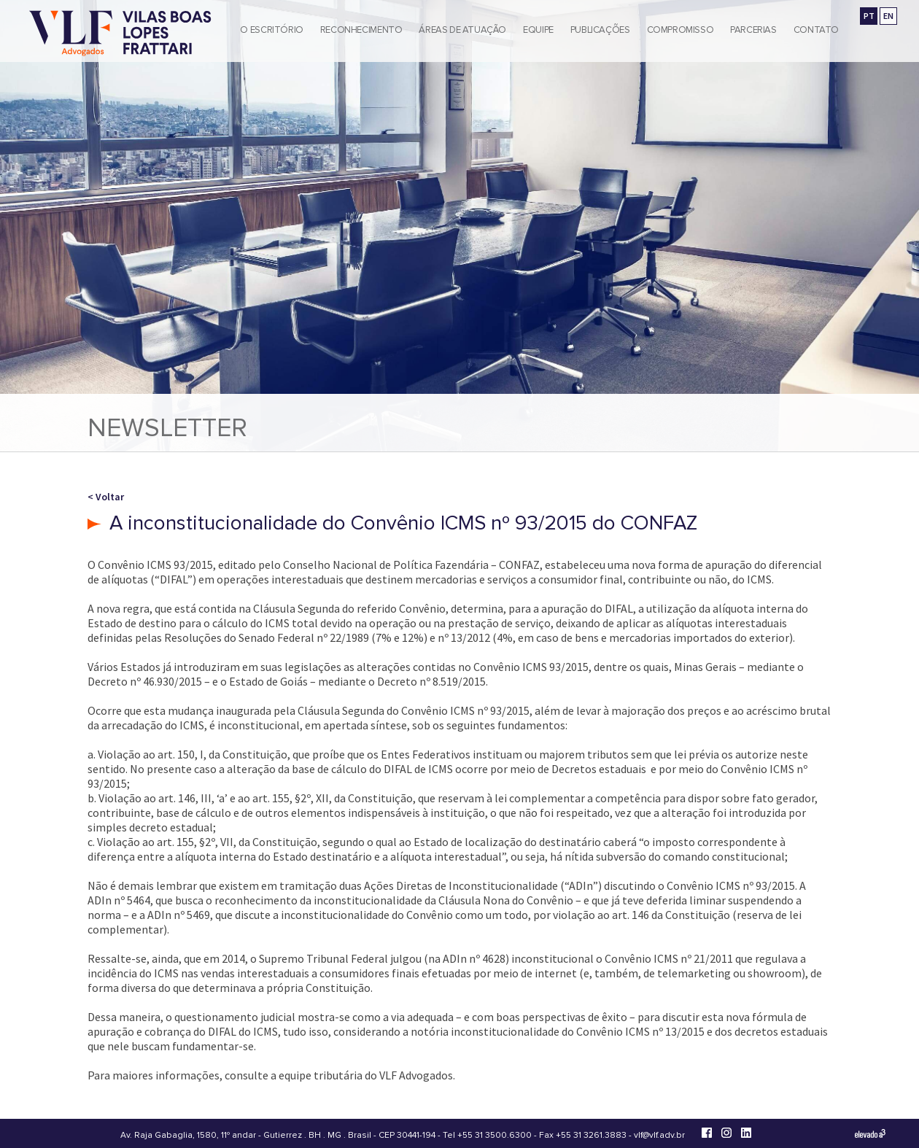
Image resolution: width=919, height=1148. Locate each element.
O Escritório (271, 30)
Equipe (538, 30)
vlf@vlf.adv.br (659, 1135)
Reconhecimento (361, 30)
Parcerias (753, 30)
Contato (816, 30)
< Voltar (106, 496)
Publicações (600, 30)
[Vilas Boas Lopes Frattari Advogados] (120, 34)
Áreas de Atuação (462, 30)
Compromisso (680, 30)
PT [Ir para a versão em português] (869, 15)
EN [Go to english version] (888, 15)
